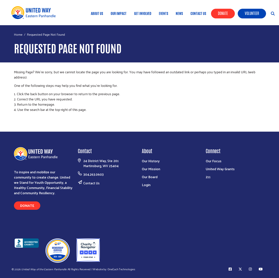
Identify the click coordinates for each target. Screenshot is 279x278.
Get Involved (142, 13)
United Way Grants (220, 169)
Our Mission (151, 169)
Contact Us (198, 13)
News (179, 13)
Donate (223, 13)
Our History (151, 161)
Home (18, 34)
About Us (97, 13)
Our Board (150, 177)
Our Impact (119, 13)
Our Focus (213, 161)
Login (146, 185)
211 (208, 177)
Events (163, 13)
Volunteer (252, 13)
